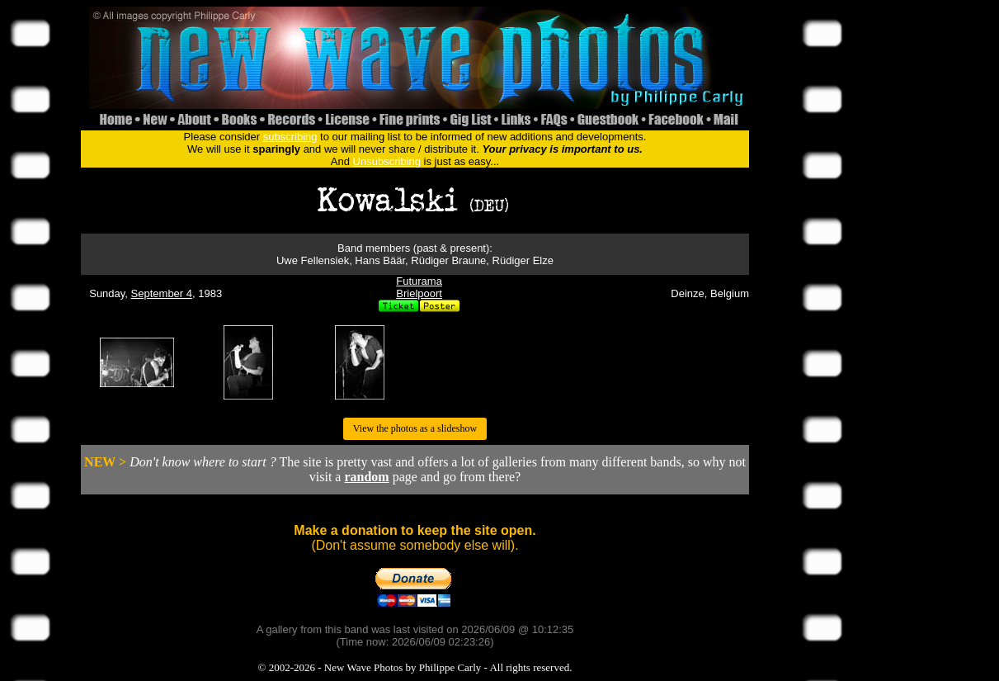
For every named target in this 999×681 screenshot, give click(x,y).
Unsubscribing (387, 161)
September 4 (161, 293)
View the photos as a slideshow (415, 428)
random (366, 477)
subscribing (290, 136)
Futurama (419, 281)
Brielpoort (419, 293)
